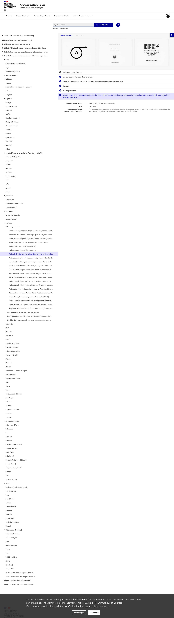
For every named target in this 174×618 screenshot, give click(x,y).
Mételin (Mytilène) (12, 343)
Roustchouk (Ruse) (12, 421)
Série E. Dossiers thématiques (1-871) (17, 580)
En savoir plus (79, 612)
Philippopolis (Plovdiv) (14, 394)
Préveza (8, 401)
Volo (7, 553)
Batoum (8, 91)
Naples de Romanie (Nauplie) (17, 370)
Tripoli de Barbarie (13, 534)
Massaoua (9, 335)
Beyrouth (9, 98)
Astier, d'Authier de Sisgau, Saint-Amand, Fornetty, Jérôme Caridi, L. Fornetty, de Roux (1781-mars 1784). (31, 289)
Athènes (9, 79)
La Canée (9, 211)
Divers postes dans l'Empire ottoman (19, 572)
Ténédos (9, 514)
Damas (8, 133)
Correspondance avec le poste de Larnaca (23, 312)
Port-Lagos (9, 398)
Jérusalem (9, 196)
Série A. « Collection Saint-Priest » (17, 44)
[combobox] (103, 25)
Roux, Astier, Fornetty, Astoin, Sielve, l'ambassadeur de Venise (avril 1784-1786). (31, 293)
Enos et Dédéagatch (13, 157)
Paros (8, 386)
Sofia (7, 483)
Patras (8, 390)
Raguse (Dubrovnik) (13, 409)
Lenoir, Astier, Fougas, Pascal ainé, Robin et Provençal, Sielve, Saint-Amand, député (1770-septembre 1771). (31, 269)
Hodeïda (9, 172)
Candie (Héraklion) (13, 118)
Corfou (8, 129)
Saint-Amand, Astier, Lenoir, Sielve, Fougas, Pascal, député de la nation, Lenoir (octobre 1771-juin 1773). (31, 273)
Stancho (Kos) (11, 491)
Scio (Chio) (10, 456)
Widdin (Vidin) (11, 557)
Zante (8, 561)
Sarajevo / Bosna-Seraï (14, 444)
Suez (7, 495)
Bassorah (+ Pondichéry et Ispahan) (19, 87)
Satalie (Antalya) (12, 448)
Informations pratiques (82, 16)
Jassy (7, 192)
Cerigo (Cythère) (12, 122)
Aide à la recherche (61, 28)
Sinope (8, 471)
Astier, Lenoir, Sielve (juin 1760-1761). (22, 250)
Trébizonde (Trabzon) (14, 530)
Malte (8, 328)
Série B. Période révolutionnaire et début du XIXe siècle (25, 48)
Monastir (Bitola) (12, 355)
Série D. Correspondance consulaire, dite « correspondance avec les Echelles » (26, 56)
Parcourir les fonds (61, 16)
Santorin (9, 440)
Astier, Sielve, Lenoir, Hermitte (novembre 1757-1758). (29, 242)
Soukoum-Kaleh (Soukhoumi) (16, 487)
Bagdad (8, 83)
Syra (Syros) (10, 499)
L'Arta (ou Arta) (11, 207)
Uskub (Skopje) (11, 545)
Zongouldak (10, 569)
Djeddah (9, 145)
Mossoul (9, 363)
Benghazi (9, 94)
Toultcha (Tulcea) (12, 522)
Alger (8, 67)
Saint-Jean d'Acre (12, 425)
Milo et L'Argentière (13, 351)
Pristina (8, 405)
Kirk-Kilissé (10, 199)
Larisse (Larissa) (11, 219)
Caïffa (8, 114)
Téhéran (9, 510)
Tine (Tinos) (10, 518)
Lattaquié (9, 324)
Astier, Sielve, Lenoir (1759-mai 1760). (22, 246)
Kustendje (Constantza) (14, 203)
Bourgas (8, 102)
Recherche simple (22, 16)
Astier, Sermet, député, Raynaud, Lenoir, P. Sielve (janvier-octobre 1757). (31, 238)
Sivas (7, 475)
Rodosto (9, 417)
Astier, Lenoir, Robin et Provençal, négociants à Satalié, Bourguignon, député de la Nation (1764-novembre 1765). (31, 258)
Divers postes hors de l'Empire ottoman (20, 576)
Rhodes (8, 413)
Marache (9, 332)
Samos (8, 433)
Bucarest (9, 110)
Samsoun (9, 436)
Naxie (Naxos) (11, 374)
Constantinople (11, 126)
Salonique (9, 429)
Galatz (8, 164)
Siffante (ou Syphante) (14, 468)
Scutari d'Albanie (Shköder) (16, 460)
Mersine (8, 339)
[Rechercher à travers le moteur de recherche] (74, 25)
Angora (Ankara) (12, 75)
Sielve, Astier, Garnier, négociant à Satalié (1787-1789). (29, 297)
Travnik (8, 526)
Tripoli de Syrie (11, 538)
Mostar (8, 367)
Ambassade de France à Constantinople (17, 40)
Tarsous (8, 503)
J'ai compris (94, 612)
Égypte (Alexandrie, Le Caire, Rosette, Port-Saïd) (24, 153)
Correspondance (13, 227)
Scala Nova (10, 452)
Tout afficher (67, 36)
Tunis (7, 541)
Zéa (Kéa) (9, 565)
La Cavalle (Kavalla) (13, 215)
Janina (8, 188)
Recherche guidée (40, 16)
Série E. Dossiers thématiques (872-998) (18, 584)
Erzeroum (9, 161)
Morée (8, 359)
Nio (7, 382)
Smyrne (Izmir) (11, 479)
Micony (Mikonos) (12, 347)
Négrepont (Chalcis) (13, 378)
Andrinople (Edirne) (13, 71)
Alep (7, 60)
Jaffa (7, 184)
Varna (8, 549)
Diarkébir (9, 141)
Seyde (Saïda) (11, 464)
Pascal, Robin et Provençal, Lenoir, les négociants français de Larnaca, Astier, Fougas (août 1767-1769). (31, 265)
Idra (7, 180)
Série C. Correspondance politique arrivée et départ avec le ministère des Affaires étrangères (26, 52)
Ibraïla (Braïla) (11, 176)
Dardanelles (10, 137)
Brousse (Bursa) (11, 106)
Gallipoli (9, 168)
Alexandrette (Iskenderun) (15, 63)
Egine (8, 149)
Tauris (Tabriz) (11, 506)
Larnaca (9, 223)
